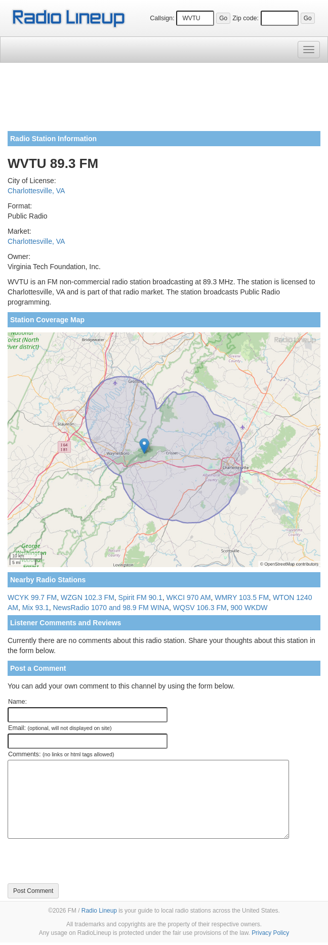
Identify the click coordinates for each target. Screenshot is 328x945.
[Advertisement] (164, 100)
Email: (60, 728)
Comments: (61, 754)
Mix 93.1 (35, 608)
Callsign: (162, 18)
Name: (17, 701)
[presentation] (84, 861)
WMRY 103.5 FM (242, 597)
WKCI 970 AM (189, 597)
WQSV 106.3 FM (200, 608)
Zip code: (245, 18)
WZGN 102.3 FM (87, 597)
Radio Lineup (99, 910)
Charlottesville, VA (36, 191)
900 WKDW (248, 608)
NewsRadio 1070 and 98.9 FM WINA (111, 608)
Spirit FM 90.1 (140, 597)
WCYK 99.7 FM (32, 597)
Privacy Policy (270, 932)
